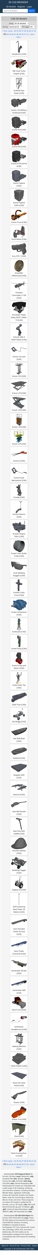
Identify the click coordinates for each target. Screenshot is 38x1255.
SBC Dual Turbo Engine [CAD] (19, 66)
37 (22, 31)
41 (32, 31)
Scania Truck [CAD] (19, 216)
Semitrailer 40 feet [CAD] (19, 966)
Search (31, 11)
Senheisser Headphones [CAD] (19, 1022)
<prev (10, 31)
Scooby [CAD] (19, 491)
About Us (5, 1246)
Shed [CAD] (19, 1130)
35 (17, 31)
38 (25, 31)
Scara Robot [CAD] (19, 233)
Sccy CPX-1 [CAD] (19, 250)
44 (7, 34)
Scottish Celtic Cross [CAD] (19, 587)
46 (12, 34)
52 (28, 34)
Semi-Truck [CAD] (19, 1004)
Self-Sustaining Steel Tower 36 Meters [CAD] (19, 903)
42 (35, 31)
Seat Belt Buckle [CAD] (19, 806)
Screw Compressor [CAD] (19, 607)
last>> (19, 37)
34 (15, 31)
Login (29, 6)
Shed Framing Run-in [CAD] (19, 1148)
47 (15, 34)
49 (20, 34)
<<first (4, 31)
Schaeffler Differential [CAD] (19, 268)
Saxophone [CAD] (19, 48)
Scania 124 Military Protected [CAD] (19, 105)
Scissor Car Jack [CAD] (19, 352)
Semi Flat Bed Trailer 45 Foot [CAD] (19, 925)
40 (30, 31)
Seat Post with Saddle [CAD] (19, 826)
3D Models (11, 6)
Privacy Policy (26, 1246)
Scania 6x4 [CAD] (19, 124)
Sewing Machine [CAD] (19, 1041)
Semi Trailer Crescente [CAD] (19, 946)
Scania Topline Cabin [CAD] (19, 198)
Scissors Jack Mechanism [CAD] (19, 473)
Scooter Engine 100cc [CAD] (19, 529)
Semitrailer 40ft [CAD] (19, 985)
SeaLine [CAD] (19, 789)
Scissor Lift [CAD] (19, 370)
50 (22, 34)
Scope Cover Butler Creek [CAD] (19, 548)
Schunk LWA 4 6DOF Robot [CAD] (19, 332)
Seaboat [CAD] (19, 752)
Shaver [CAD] (19, 1096)
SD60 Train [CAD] (19, 699)
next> (32, 34)
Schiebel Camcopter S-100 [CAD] (19, 289)
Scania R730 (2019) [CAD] (19, 158)
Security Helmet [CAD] (19, 846)
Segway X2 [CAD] (19, 884)
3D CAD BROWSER (18, 2)
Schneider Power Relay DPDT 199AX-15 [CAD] (19, 311)
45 (10, 34)
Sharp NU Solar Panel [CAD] (19, 1078)
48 (18, 34)
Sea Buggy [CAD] (19, 716)
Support (35, 1246)
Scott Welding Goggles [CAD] (19, 568)
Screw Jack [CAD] (19, 626)
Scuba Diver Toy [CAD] (19, 680)
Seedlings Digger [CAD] (19, 865)
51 (25, 34)
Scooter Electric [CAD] (19, 509)
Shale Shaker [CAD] (19, 1060)
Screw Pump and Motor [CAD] (19, 660)
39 (28, 31)
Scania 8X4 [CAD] (19, 141)
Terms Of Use (15, 1246)
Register (21, 6)
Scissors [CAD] (19, 455)
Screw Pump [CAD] (19, 643)
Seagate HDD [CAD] (19, 770)
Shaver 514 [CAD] (19, 1113)
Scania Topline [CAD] (19, 178)
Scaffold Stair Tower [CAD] (19, 85)
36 (20, 31)
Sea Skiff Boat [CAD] (19, 733)
